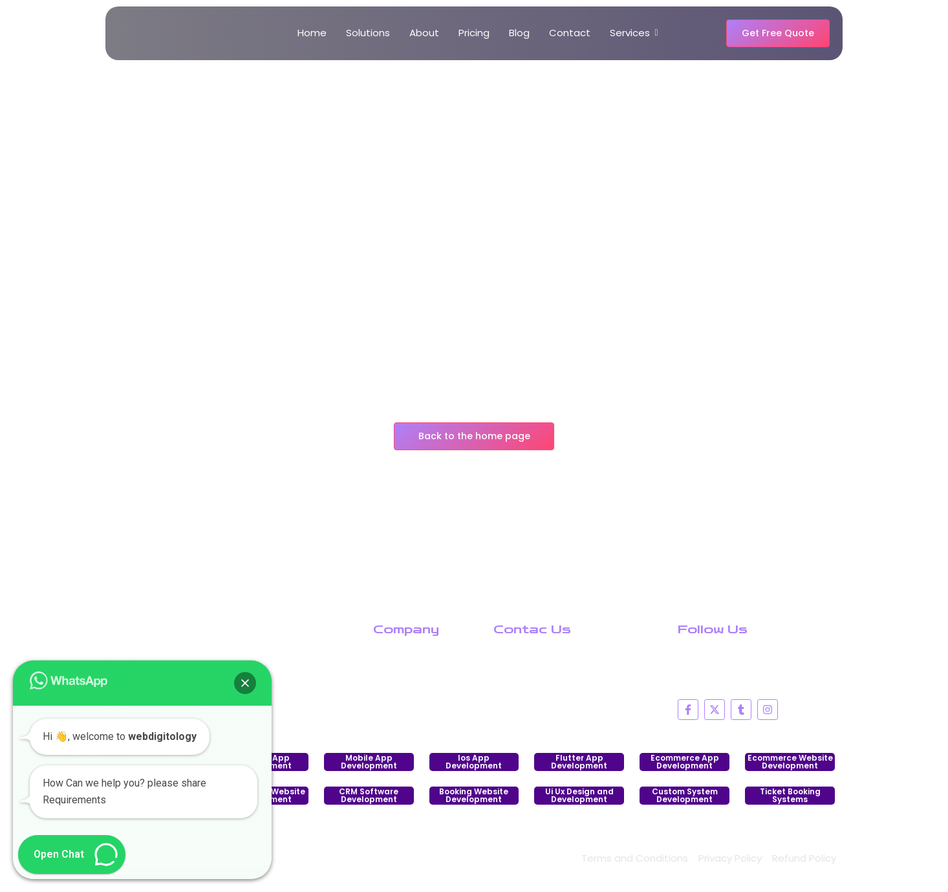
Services (632, 32)
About (424, 32)
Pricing (474, 32)
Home (312, 32)
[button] (245, 683)
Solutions (368, 32)
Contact (569, 32)
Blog (519, 32)
